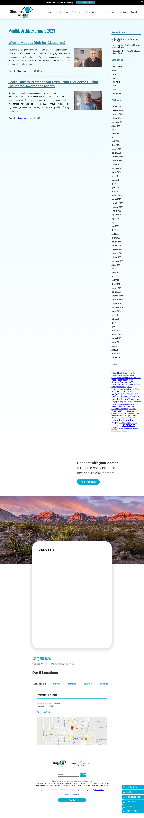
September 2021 (117, 261)
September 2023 (117, 168)
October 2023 (116, 164)
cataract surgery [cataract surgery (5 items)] (125, 380)
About (49, 12)
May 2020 (114, 323)
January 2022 (116, 246)
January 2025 (116, 106)
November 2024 (117, 114)
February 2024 (116, 149)
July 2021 (114, 269)
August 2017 (115, 342)
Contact (134, 12)
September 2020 (117, 307)
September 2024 (117, 122)
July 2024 (114, 130)
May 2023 (114, 184)
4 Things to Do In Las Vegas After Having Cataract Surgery (125, 52)
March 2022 (115, 238)
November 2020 (117, 299)
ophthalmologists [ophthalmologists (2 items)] (125, 423)
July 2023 (114, 176)
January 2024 (116, 153)
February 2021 (116, 288)
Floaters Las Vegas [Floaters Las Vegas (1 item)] (116, 406)
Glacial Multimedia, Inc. (85, 781)
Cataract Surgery (117, 66)
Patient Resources (93, 12)
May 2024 (114, 137)
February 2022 (116, 242)
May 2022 (114, 230)
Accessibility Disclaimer (72, 794)
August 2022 (115, 218)
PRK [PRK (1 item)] (136, 423)
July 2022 (114, 222)
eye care (114, 70)
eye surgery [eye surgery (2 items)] (115, 404)
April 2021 (115, 280)
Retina (113, 90)
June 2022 (115, 226)
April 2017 (115, 350)
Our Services (77, 12)
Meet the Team (62, 12)
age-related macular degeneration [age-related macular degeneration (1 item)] (124, 371)
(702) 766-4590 (43, 712)
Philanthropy (110, 12)
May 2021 (114, 276)
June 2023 (115, 180)
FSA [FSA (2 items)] (124, 406)
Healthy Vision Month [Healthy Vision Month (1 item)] (133, 413)
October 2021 (116, 257)
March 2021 (115, 284)
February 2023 (116, 195)
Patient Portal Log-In (88, 481)
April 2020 (115, 327)
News (113, 78)
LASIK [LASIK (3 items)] (133, 415)
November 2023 (117, 161)
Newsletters (115, 82)
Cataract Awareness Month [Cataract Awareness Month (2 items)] (126, 375)
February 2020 (116, 334)
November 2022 (117, 207)
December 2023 (117, 157)
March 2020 (115, 330)
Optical (113, 86)
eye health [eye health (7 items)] (134, 396)
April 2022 (115, 234)
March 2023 (115, 191)
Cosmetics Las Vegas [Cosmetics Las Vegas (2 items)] (119, 384)
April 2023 (115, 188)
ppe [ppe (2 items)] (133, 423)
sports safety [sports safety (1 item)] (118, 431)
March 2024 (115, 145)
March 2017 (115, 354)
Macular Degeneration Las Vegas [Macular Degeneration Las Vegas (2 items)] (123, 418)
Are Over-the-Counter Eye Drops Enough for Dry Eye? (125, 40)
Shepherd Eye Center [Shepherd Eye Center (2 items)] (124, 428)
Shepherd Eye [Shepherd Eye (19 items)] (123, 426)
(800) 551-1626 (41, 658)
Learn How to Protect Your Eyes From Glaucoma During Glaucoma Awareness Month (53, 84)
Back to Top (72, 800)
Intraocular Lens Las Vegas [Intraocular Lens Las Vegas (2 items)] (120, 416)
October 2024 (116, 118)
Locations (122, 12)
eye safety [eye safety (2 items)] (137, 402)
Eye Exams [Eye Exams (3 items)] (124, 397)
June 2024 (115, 133)
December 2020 (117, 296)
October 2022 (116, 211)
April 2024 (115, 141)
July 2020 (114, 315)
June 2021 (114, 272)
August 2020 (116, 311)
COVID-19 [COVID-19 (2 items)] (122, 387)
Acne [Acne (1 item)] (112, 371)
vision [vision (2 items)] (125, 431)
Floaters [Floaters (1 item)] (134, 404)
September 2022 (117, 215)
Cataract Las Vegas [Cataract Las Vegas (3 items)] (119, 378)
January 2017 (115, 357)
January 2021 (116, 292)
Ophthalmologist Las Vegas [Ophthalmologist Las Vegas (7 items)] (122, 421)
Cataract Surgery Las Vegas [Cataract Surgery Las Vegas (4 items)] (124, 382)
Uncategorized (116, 93)
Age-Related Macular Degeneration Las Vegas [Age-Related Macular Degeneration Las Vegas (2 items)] (124, 373)
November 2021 (116, 253)
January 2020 (116, 338)
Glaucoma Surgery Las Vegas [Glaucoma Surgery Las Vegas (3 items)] (123, 410)
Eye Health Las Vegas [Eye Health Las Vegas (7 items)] (123, 399)
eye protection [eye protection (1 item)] (129, 402)
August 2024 (116, 126)
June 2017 (114, 346)
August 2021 (115, 265)
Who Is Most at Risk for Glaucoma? (36, 43)
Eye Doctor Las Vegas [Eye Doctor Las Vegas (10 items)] (124, 395)
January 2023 (116, 199)
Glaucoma (21, 71)
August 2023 (115, 172)
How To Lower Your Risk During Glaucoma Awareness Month (125, 46)
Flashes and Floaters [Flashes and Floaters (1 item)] (126, 404)
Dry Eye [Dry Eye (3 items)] (131, 389)
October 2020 (116, 303)
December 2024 (117, 110)
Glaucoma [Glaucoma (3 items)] (130, 406)
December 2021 (116, 249)
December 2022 (117, 203)
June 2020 (115, 319)
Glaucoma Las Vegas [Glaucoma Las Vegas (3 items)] (119, 409)
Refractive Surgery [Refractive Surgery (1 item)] (116, 426)
